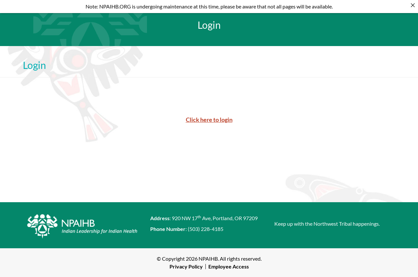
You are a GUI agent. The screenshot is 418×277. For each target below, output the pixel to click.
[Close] (413, 5)
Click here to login (209, 119)
